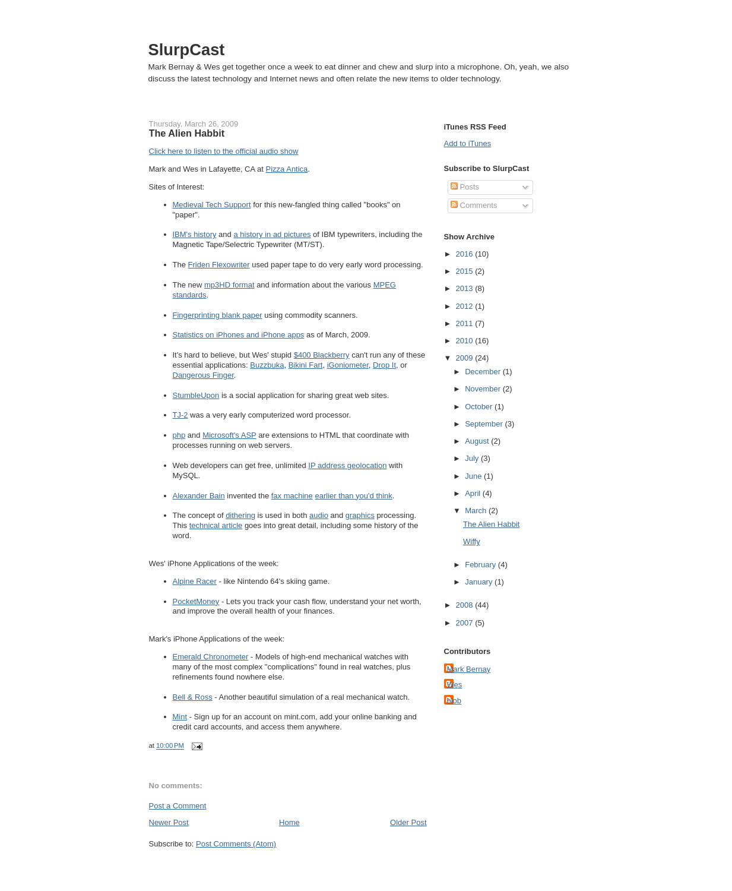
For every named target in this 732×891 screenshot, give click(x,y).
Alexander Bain (199, 495)
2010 (466, 340)
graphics (360, 515)
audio (318, 515)
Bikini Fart (306, 365)
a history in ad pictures (271, 234)
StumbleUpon (196, 395)
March (477, 510)
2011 (466, 323)
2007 (466, 622)
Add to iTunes (468, 143)
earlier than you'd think (353, 495)
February (481, 564)
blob (454, 700)
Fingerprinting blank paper (217, 315)
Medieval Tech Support (212, 204)
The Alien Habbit (187, 133)
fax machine (292, 495)
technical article (216, 525)
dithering (240, 515)
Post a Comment (178, 805)
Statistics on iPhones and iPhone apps (239, 334)
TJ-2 (180, 414)
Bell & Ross (193, 697)
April (474, 493)
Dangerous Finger (203, 375)
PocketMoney (196, 601)
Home (289, 822)
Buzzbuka (267, 365)
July (473, 458)
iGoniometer (348, 365)
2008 (466, 605)
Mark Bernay (469, 669)
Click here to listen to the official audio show (224, 151)
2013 (466, 288)
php (179, 435)
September (485, 423)
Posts (465, 186)
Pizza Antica (287, 169)
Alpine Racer (195, 581)
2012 (466, 306)
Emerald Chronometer (211, 656)
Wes (454, 684)
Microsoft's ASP (229, 435)
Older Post (408, 822)
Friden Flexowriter (219, 264)
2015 (466, 271)
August (478, 441)
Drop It (384, 365)
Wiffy (471, 541)
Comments (474, 205)
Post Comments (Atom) (236, 843)
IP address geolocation (347, 465)
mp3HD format (229, 284)
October (480, 406)
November (484, 388)
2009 (466, 357)
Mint (180, 716)
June (474, 476)
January (480, 581)
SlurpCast (186, 49)
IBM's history (195, 234)
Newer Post (169, 822)
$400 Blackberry (322, 354)
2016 (466, 253)
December (484, 371)
